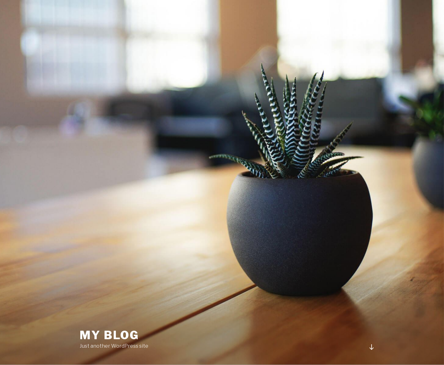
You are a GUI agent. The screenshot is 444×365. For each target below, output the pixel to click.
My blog (109, 335)
